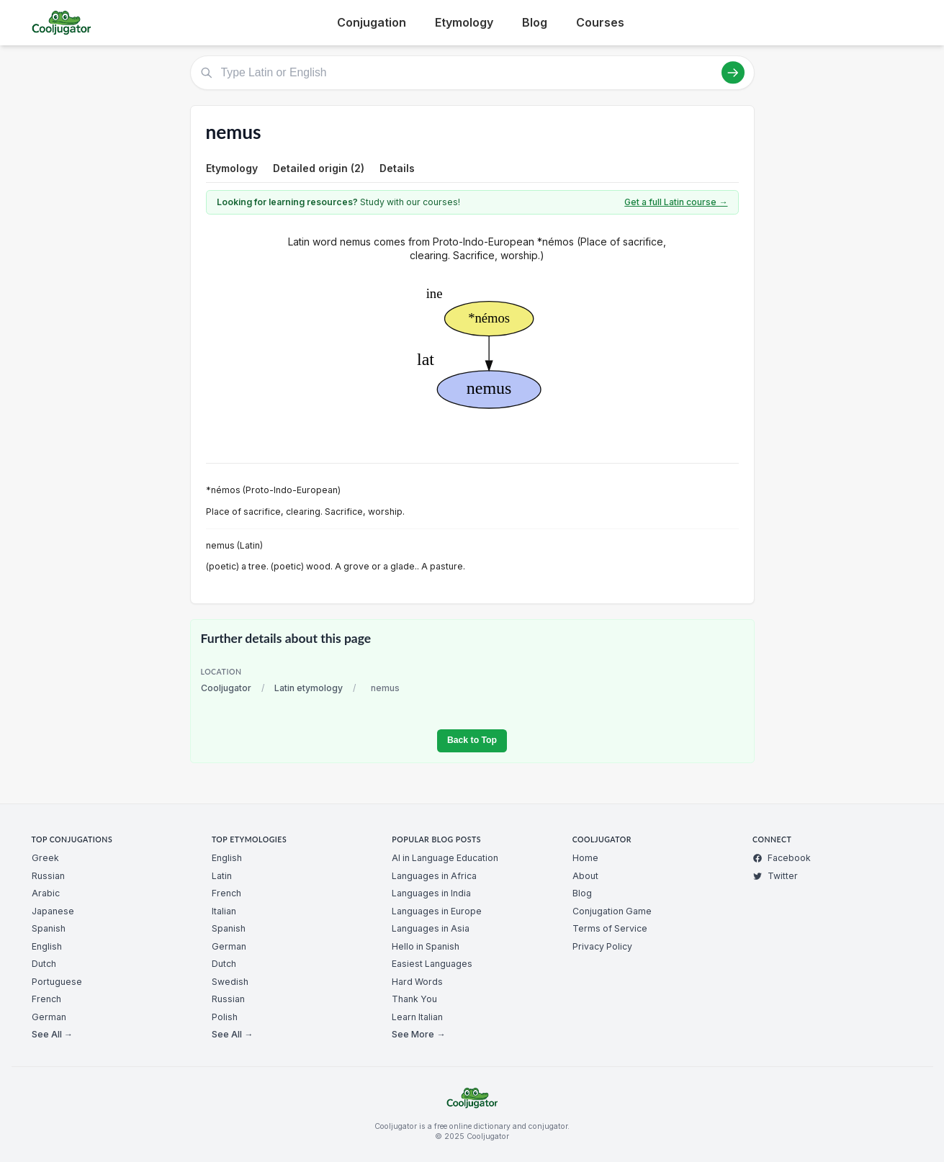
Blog (534, 22)
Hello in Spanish (425, 946)
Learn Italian (417, 1017)
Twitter (775, 875)
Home (585, 857)
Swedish (230, 981)
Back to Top (472, 740)
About (585, 875)
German (49, 1017)
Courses (600, 22)
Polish (225, 1017)
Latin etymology (308, 688)
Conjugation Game (612, 911)
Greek (45, 857)
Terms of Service (609, 928)
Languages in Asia (430, 928)
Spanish (49, 928)
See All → (52, 1034)
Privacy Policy (602, 946)
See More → (418, 1034)
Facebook (781, 857)
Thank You (414, 999)
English (47, 946)
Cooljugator (226, 688)
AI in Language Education (445, 857)
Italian (224, 911)
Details (397, 168)
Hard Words (417, 981)
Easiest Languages (432, 963)
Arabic (46, 893)
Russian (48, 875)
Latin (222, 875)
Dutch (44, 963)
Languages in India (431, 893)
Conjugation (371, 22)
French (46, 999)
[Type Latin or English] (472, 72)
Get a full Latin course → (675, 202)
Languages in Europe (437, 911)
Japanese (53, 911)
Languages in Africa (434, 875)
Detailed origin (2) (318, 168)
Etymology (464, 22)
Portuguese (57, 981)
